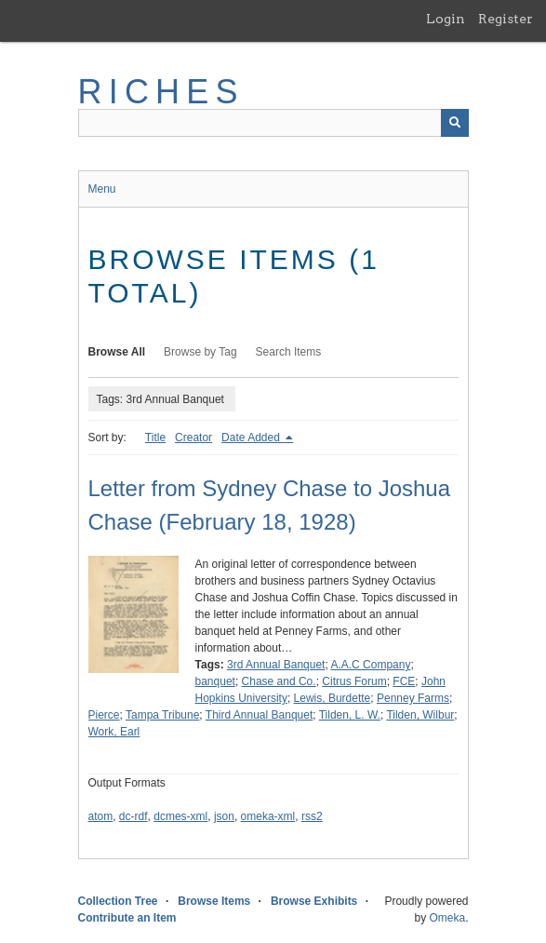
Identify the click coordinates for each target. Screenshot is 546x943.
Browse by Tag (200, 351)
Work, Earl (114, 731)
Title (155, 437)
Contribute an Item (127, 917)
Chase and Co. (279, 681)
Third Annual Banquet (259, 714)
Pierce (104, 714)
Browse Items (214, 901)
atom (100, 816)
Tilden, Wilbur (420, 714)
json (224, 816)
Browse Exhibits (314, 901)
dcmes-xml (180, 816)
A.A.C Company (370, 664)
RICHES (161, 92)
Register (505, 18)
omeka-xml (268, 816)
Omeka (447, 917)
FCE (404, 681)
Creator (193, 437)
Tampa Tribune (162, 714)
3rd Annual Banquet (276, 664)
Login (445, 18)
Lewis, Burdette (332, 698)
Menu (102, 188)
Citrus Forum (354, 681)
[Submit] (455, 123)
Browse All (117, 351)
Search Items (289, 351)
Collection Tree (118, 901)
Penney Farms (413, 698)
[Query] (273, 123)
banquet (215, 681)
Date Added (252, 437)
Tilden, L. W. (349, 714)
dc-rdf (133, 816)
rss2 (312, 816)
